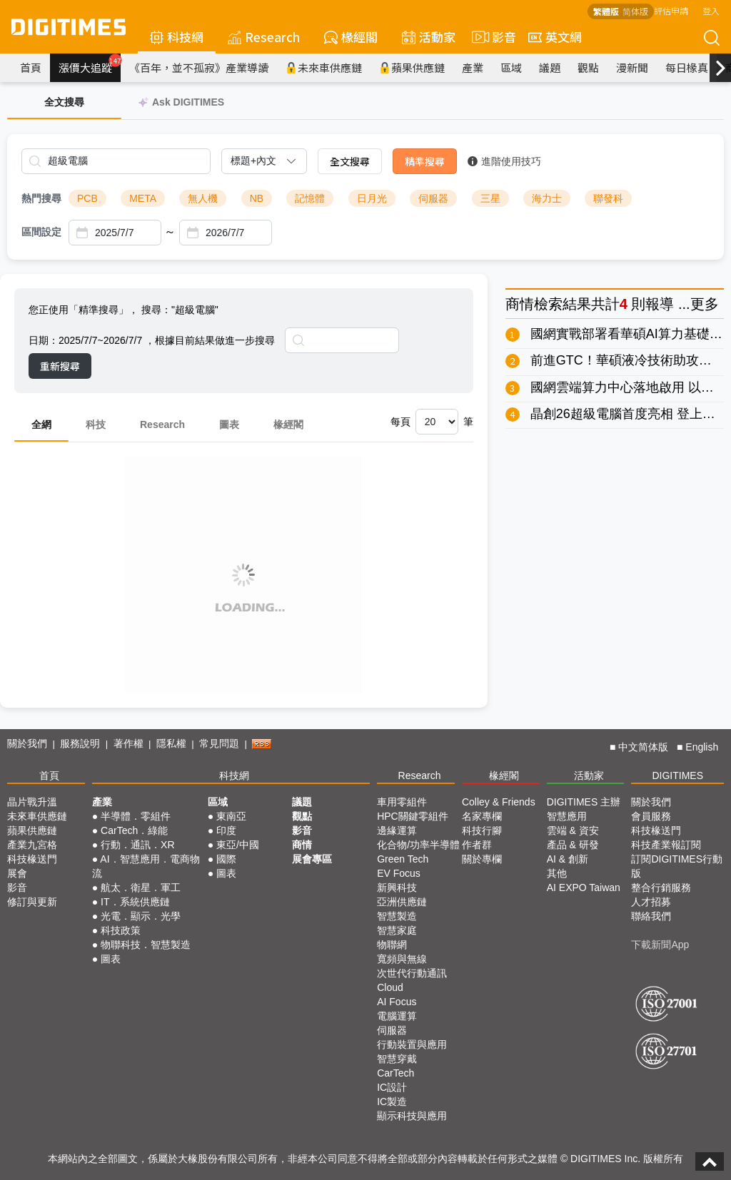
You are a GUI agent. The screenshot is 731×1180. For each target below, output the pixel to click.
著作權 (128, 743)
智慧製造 (397, 916)
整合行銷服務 (661, 887)
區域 (511, 67)
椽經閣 (351, 37)
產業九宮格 (32, 844)
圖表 (229, 424)
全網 (41, 424)
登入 (711, 10)
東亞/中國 (237, 844)
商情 (519, 304)
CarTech (395, 1073)
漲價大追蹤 (90, 64)
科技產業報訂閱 (666, 844)
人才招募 (651, 901)
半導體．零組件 (136, 816)
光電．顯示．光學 (141, 916)
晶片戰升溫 (32, 802)
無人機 (203, 198)
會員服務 (651, 816)
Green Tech (402, 859)
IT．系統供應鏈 (135, 901)
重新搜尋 (60, 366)
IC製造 (392, 1101)
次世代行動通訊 (412, 973)
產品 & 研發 (573, 844)
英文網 (555, 37)
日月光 (372, 198)
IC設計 (392, 1087)
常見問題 (219, 743)
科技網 (176, 37)
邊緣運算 (397, 830)
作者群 (477, 844)
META (142, 198)
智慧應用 (567, 816)
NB (256, 198)
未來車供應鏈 (324, 67)
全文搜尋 (350, 161)
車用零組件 (402, 802)
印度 (226, 830)
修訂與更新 (32, 901)
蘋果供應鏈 (412, 67)
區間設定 (41, 232)
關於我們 (27, 743)
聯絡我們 (651, 916)
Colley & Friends (498, 802)
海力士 (547, 198)
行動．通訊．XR (137, 844)
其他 (557, 873)
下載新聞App (660, 944)
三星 (490, 198)
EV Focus (398, 873)
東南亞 (231, 816)
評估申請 (671, 10)
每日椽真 (686, 67)
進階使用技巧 (504, 161)
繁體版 (606, 11)
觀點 (588, 67)
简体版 (635, 11)
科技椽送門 (32, 859)
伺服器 (433, 198)
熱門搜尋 (41, 198)
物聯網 (392, 944)
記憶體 (310, 198)
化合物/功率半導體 (418, 844)
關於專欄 (482, 859)
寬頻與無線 (402, 959)
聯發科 (608, 198)
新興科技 (397, 887)
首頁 (30, 67)
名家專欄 (482, 816)
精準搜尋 (425, 161)
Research (264, 37)
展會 (17, 873)
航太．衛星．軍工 (141, 887)
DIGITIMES (677, 775)
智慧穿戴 (397, 1058)
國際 (226, 859)
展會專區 (312, 859)
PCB (87, 198)
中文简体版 (643, 747)
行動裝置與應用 (412, 1044)
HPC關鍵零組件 (412, 816)
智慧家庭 (397, 930)
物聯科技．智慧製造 (146, 944)
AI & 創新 (567, 859)
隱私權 (171, 743)
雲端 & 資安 (573, 830)
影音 (492, 37)
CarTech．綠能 (134, 830)
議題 (549, 67)
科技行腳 (482, 830)
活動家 (428, 37)
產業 (472, 67)
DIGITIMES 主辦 (583, 802)
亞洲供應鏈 (402, 901)
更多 (704, 304)
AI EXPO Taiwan (583, 887)
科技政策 (121, 930)
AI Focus (396, 1001)
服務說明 (80, 743)
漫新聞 (632, 67)
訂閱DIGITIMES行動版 (676, 866)
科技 (96, 424)
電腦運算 (397, 1016)
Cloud (390, 987)
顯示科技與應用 (412, 1115)
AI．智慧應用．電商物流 (146, 866)
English (701, 747)
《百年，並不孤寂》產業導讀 (198, 67)
